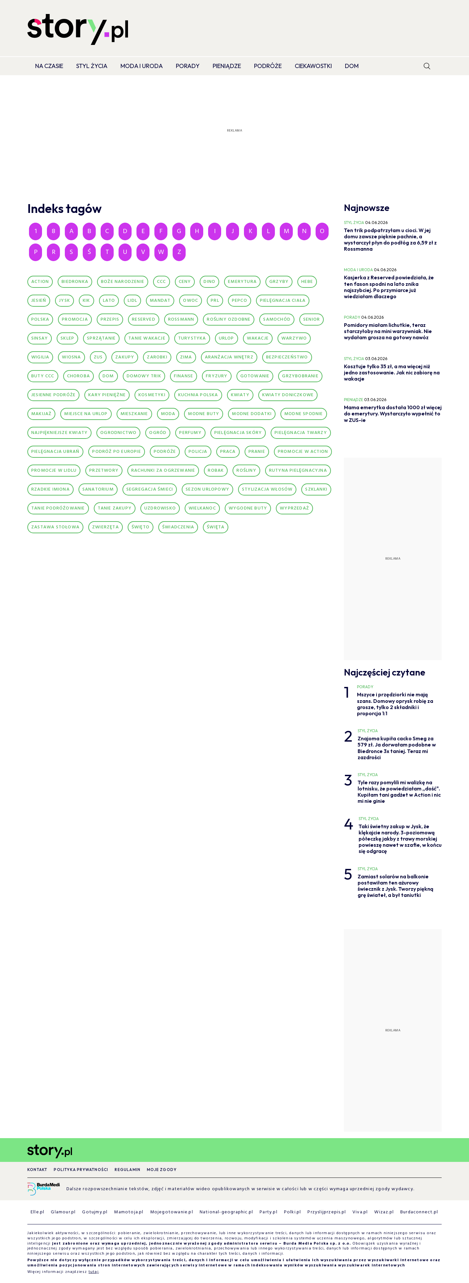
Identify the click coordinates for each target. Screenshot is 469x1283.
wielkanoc (202, 508)
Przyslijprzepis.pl (326, 1212)
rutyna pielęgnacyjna (298, 470)
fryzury (216, 376)
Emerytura (242, 282)
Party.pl (268, 1212)
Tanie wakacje (146, 338)
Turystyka (192, 338)
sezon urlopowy (207, 489)
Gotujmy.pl (94, 1212)
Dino (209, 282)
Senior (311, 319)
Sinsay (39, 338)
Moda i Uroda (142, 66)
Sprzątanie (101, 338)
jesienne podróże (53, 395)
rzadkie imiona (50, 489)
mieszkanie (134, 414)
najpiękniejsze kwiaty (59, 433)
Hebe (307, 282)
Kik (86, 300)
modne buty (203, 414)
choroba (78, 376)
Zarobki (157, 357)
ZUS (98, 357)
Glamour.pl (63, 1212)
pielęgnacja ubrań (55, 451)
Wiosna (71, 357)
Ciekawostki (313, 66)
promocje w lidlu (54, 470)
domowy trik (144, 376)
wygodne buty (248, 508)
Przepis (110, 319)
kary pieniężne (107, 395)
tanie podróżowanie (58, 508)
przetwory (104, 470)
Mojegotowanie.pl (171, 1212)
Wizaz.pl (384, 1212)
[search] (427, 66)
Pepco (239, 300)
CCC (161, 282)
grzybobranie (300, 376)
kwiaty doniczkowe (288, 395)
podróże (165, 451)
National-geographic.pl (226, 1212)
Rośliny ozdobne (228, 319)
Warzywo (294, 338)
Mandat (160, 300)
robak (216, 470)
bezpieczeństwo (287, 357)
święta (215, 527)
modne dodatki (252, 414)
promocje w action (303, 451)
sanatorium (98, 489)
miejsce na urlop (85, 414)
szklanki (316, 489)
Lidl (132, 300)
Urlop (226, 338)
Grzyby (279, 282)
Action (40, 282)
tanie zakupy (115, 508)
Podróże (268, 66)
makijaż (41, 414)
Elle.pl (37, 1212)
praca (228, 451)
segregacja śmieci (149, 489)
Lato (109, 300)
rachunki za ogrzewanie (163, 470)
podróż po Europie (116, 451)
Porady (188, 66)
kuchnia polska (198, 395)
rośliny (246, 470)
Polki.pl (292, 1212)
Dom (352, 66)
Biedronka (75, 282)
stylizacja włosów (267, 489)
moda (168, 414)
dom (108, 376)
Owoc (190, 300)
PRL (215, 300)
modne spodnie (303, 414)
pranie (257, 451)
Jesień (38, 300)
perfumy (190, 433)
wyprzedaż (294, 508)
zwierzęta (105, 527)
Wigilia (40, 357)
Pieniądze (227, 66)
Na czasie (49, 66)
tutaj (94, 1272)
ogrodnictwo (118, 433)
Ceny (185, 282)
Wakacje (258, 338)
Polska (40, 319)
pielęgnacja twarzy (301, 433)
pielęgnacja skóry (238, 433)
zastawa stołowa (55, 527)
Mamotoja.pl (128, 1212)
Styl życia (91, 66)
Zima (186, 357)
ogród (157, 433)
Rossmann (181, 319)
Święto (140, 527)
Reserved (143, 319)
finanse (183, 376)
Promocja (75, 319)
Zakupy (124, 357)
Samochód (277, 319)
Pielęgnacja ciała (283, 300)
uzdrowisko (160, 508)
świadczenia (178, 527)
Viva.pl (360, 1212)
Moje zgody (162, 1169)
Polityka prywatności (81, 1169)
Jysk (64, 300)
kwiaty (240, 395)
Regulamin (127, 1169)
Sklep (67, 338)
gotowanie (255, 376)
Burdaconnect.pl (419, 1212)
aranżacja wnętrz (229, 357)
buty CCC (42, 376)
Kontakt (37, 1169)
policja (198, 451)
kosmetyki (151, 395)
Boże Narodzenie (122, 282)
